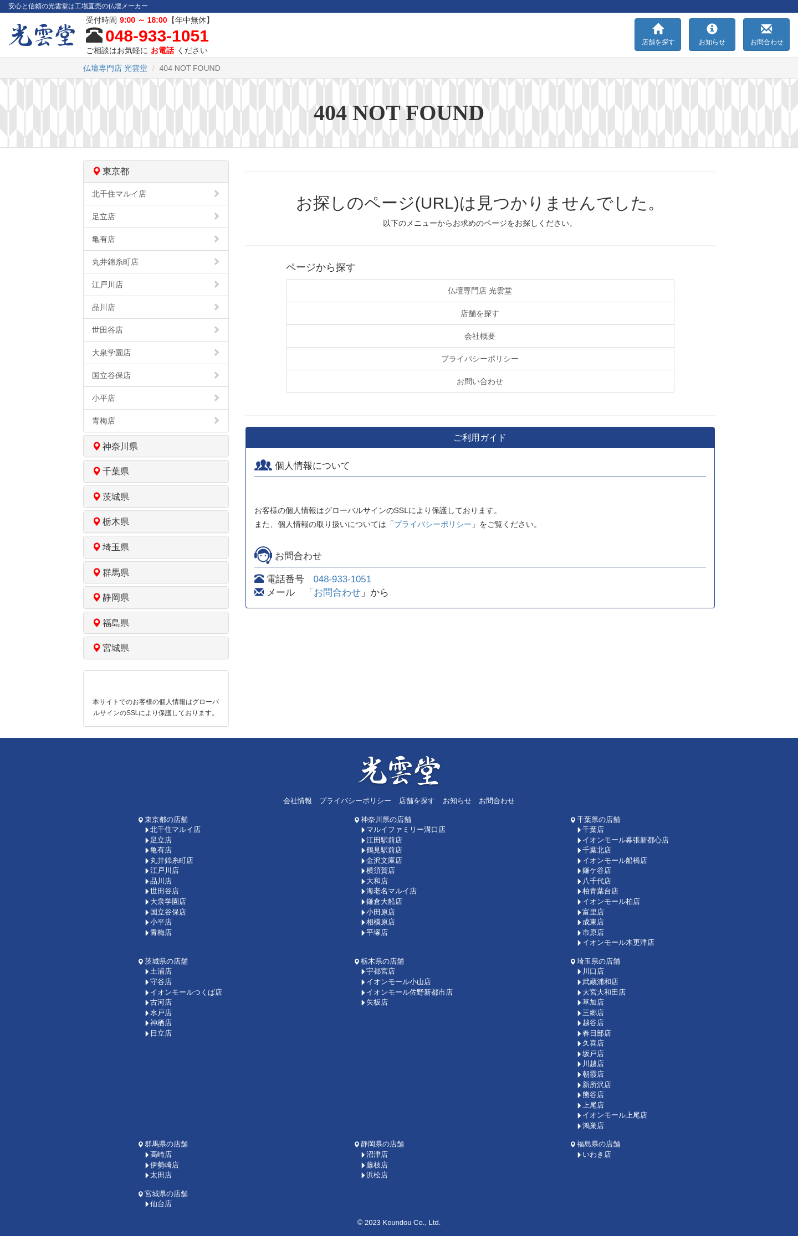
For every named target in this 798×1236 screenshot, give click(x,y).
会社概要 (479, 336)
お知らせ (457, 801)
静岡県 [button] (110, 597)
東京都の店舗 (162, 819)
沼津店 (374, 1154)
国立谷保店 (156, 375)
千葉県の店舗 (595, 819)
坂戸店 (590, 1053)
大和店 (374, 881)
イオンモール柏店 (608, 901)
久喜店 (590, 1043)
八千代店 (593, 881)
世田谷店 (156, 329)
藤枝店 (374, 1165)
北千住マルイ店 (156, 193)
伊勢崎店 (161, 1165)
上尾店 (590, 1105)
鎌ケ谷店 (593, 870)
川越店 (590, 1063)
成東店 (590, 922)
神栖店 (158, 1022)
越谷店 (590, 1022)
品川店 (156, 307)
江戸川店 (156, 284)
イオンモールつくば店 (183, 992)
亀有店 (156, 239)
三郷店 (590, 1013)
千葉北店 (593, 850)
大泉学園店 (156, 352)
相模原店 (377, 922)
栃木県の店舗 (379, 961)
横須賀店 (377, 870)
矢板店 (374, 1002)
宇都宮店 (377, 971)
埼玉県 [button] (110, 547)
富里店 (590, 912)
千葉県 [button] (110, 471)
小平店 (156, 398)
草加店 (590, 1002)
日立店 (158, 1033)
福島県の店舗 (595, 1144)
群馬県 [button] (110, 572)
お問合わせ (337, 592)
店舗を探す (480, 313)
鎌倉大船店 (381, 901)
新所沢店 (593, 1084)
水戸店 (158, 1013)
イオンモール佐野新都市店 (406, 992)
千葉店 (590, 829)
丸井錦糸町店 (156, 261)
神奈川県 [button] (115, 446)
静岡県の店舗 (379, 1144)
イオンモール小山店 (395, 982)
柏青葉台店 (597, 891)
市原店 (590, 932)
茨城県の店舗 (162, 961)
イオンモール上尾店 (611, 1115)
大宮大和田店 (601, 992)
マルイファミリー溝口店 (403, 829)
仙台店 (158, 1203)
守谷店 (158, 982)
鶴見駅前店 (381, 850)
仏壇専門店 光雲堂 (480, 290)
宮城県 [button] (110, 648)
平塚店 (374, 932)
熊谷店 (590, 1094)
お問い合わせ (480, 381)
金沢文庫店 (381, 860)
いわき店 (593, 1154)
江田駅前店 (381, 840)
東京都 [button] (110, 171)
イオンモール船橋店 (611, 860)
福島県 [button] (110, 623)
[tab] (156, 171)
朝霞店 (590, 1074)
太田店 (158, 1175)
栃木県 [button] (110, 521)
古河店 (158, 1002)
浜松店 (374, 1175)
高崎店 (158, 1154)
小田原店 (377, 912)
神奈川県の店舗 (383, 819)
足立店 (156, 216)
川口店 (590, 971)
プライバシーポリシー (480, 358)
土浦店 (158, 971)
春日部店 (593, 1033)
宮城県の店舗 (162, 1194)
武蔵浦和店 (597, 982)
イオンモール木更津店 (615, 942)
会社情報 (297, 801)
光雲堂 (115, 68)
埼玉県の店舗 (595, 961)
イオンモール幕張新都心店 (622, 840)
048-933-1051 (343, 579)
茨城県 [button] (110, 496)
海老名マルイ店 (388, 891)
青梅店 (156, 420)
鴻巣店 (590, 1125)
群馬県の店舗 (162, 1144)
